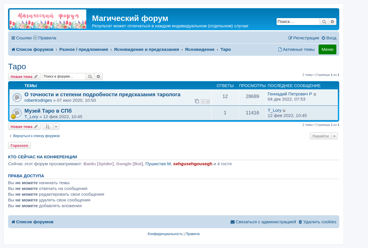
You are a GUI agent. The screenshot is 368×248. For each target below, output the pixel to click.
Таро (17, 66)
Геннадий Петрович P (290, 93)
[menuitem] (328, 38)
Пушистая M (158, 163)
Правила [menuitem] (47, 37)
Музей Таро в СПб (48, 111)
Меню (327, 49)
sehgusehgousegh (192, 163)
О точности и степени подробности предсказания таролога (102, 94)
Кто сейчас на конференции (42, 157)
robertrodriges (38, 100)
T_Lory (31, 116)
